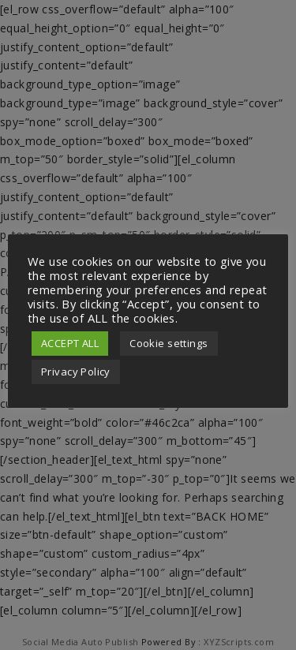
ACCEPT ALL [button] (70, 343)
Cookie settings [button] (168, 343)
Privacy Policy (76, 371)
